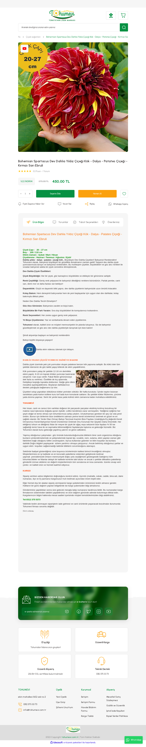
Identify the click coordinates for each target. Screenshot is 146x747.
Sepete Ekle (55, 193)
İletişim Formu (88, 704)
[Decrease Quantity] (20, 193)
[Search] (73, 27)
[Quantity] (25, 193)
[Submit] (67, 611)
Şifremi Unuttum (64, 709)
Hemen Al (97, 193)
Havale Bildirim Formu (88, 711)
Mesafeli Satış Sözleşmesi (113, 701)
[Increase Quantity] (29, 193)
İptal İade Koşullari (115, 713)
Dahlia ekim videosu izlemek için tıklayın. (48, 349)
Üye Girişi (60, 704)
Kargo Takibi (87, 718)
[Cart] (123, 15)
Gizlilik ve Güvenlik (115, 708)
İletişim (84, 699)
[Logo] (62, 15)
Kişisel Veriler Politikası (117, 718)
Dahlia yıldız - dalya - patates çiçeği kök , (43, 260)
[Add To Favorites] (124, 193)
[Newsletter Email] (46, 611)
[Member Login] (111, 15)
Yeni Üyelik (61, 699)
